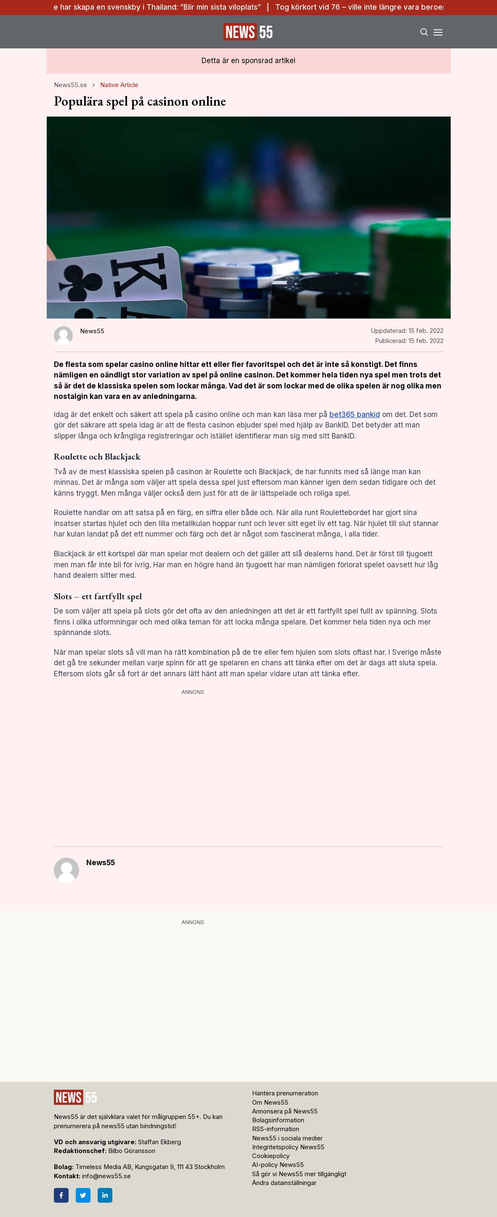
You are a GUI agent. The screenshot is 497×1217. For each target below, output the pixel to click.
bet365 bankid (355, 414)
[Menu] (438, 32)
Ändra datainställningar (284, 1183)
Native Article (119, 85)
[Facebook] (61, 1195)
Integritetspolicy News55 (288, 1147)
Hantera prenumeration (285, 1093)
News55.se (70, 85)
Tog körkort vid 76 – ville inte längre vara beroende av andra (384, 7)
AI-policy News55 (278, 1165)
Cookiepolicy (271, 1156)
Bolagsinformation (278, 1120)
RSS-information (275, 1129)
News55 (100, 862)
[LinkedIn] (105, 1195)
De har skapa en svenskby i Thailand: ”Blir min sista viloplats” (156, 7)
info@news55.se (106, 1176)
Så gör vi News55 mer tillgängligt (300, 1174)
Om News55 (270, 1102)
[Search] (424, 32)
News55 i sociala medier (287, 1138)
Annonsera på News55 (285, 1111)
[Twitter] (83, 1195)
